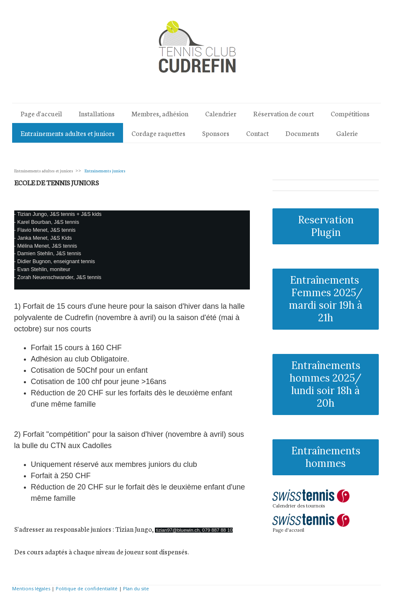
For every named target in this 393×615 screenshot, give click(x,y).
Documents (302, 133)
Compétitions (350, 113)
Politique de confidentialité (87, 588)
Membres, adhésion (159, 113)
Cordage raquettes (158, 133)
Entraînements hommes (325, 457)
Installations (97, 113)
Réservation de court (283, 113)
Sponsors (215, 133)
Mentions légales (31, 588)
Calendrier (220, 113)
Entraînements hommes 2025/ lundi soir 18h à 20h (326, 384)
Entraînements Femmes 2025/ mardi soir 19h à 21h (326, 299)
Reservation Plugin (326, 226)
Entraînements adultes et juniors (68, 133)
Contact (257, 133)
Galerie (347, 133)
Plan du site (136, 588)
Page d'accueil (41, 113)
